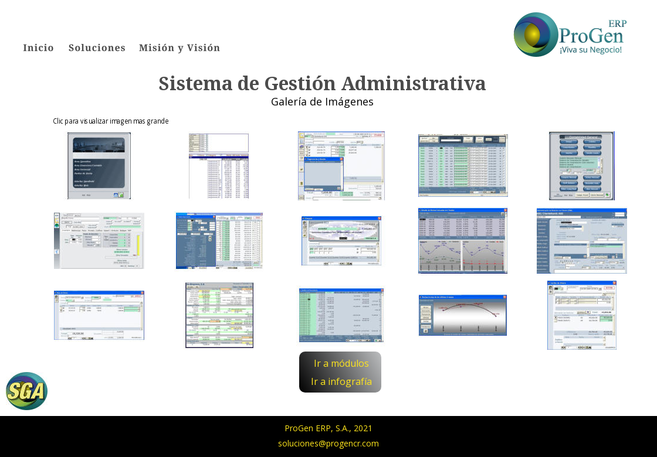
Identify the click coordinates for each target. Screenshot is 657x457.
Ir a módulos (341, 363)
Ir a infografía (341, 381)
